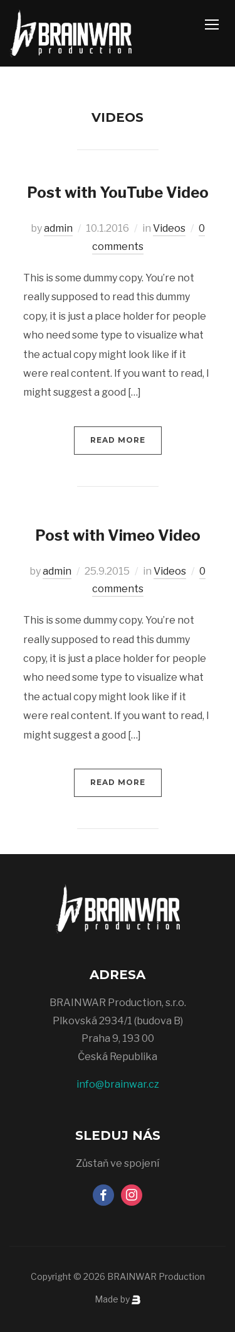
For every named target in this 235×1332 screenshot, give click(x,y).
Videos (169, 228)
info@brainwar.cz (117, 1084)
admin (58, 228)
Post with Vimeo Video (118, 535)
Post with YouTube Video (118, 192)
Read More (117, 440)
